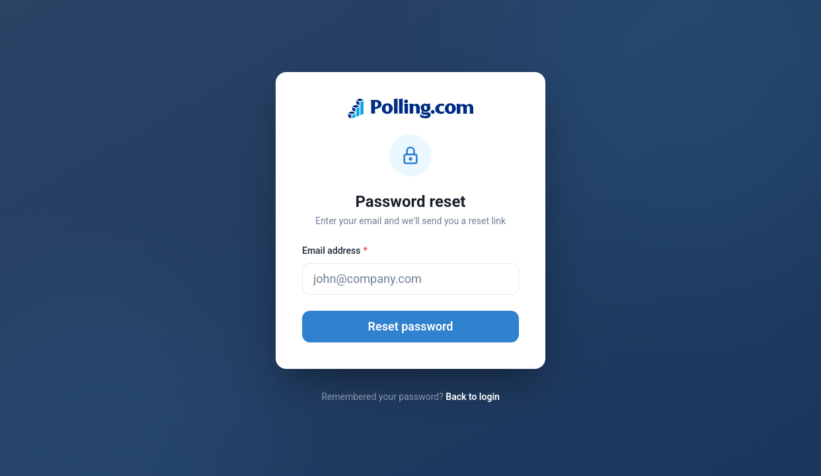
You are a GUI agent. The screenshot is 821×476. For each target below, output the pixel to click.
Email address (335, 250)
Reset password (410, 326)
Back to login (473, 396)
